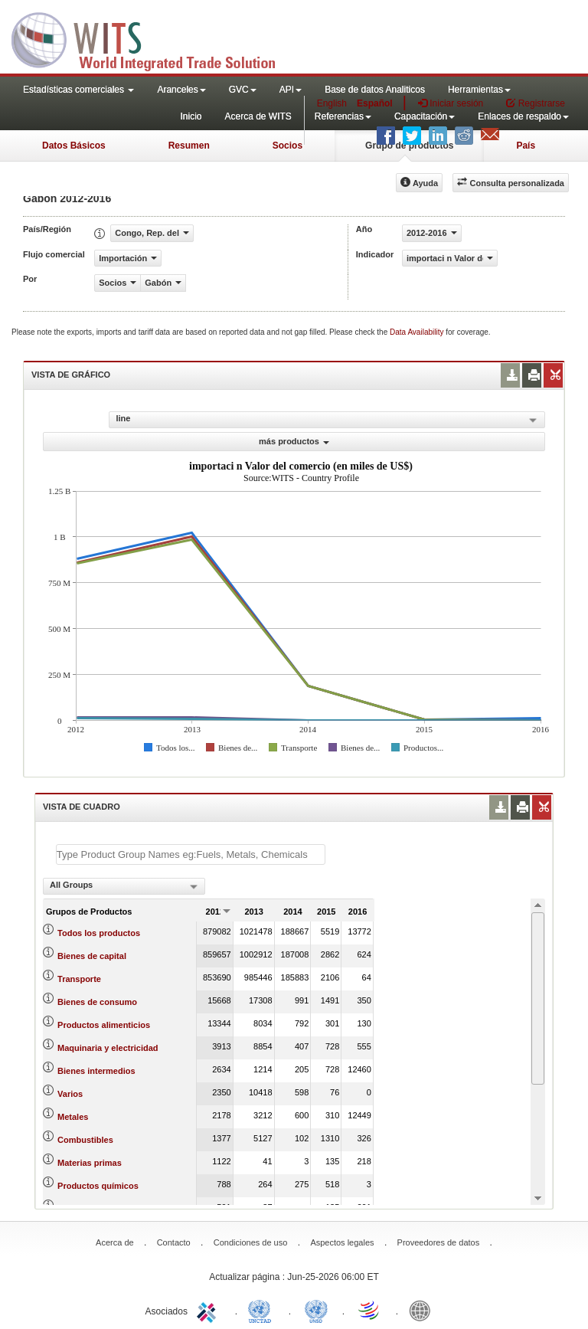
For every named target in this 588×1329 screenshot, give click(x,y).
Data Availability (418, 332)
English (332, 103)
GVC (242, 89)
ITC (209, 1310)
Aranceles (181, 89)
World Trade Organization (369, 1310)
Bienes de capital (91, 956)
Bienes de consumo (97, 1002)
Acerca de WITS (257, 116)
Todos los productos (98, 933)
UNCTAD (262, 1310)
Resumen (189, 145)
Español (375, 103)
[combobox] (124, 886)
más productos (294, 441)
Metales (72, 1116)
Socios (287, 145)
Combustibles (85, 1139)
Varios (70, 1093)
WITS (153, 38)
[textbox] (190, 854)
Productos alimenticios (103, 1024)
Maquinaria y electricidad (107, 1047)
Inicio (190, 116)
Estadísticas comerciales (78, 89)
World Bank (423, 1310)
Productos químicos (98, 1185)
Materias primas (89, 1162)
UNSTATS (316, 1310)
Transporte (79, 979)
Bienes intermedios (96, 1070)
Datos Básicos (74, 145)
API (290, 89)
